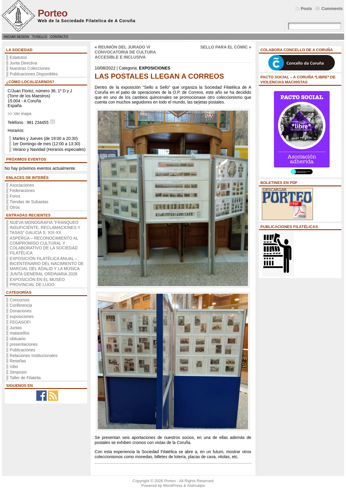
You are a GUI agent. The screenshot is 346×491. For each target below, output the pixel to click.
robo (14, 366)
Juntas (16, 327)
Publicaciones (22, 350)
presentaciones (24, 344)
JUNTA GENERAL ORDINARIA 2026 (44, 274)
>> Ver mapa (19, 113)
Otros (15, 207)
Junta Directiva (23, 63)
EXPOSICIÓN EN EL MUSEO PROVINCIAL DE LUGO (37, 282)
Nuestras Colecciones (30, 68)
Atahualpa (196, 485)
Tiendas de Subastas (29, 201)
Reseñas (18, 360)
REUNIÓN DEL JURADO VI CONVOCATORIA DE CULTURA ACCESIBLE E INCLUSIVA (125, 52)
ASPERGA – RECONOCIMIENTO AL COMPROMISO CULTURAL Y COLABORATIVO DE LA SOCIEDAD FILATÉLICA (44, 245)
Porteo (52, 13)
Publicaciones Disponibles (34, 74)
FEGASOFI (20, 322)
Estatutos (18, 57)
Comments (332, 8)
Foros (15, 196)
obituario (18, 338)
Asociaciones (22, 185)
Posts (306, 8)
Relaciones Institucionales (34, 355)
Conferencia (21, 305)
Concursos (20, 300)
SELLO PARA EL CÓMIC (224, 47)
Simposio (18, 372)
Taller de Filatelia (25, 377)
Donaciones (21, 311)
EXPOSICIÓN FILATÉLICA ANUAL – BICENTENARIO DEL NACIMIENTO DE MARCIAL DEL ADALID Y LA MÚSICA (47, 263)
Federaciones (22, 190)
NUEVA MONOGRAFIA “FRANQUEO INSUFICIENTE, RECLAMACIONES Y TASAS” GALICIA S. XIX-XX (45, 227)
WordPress (172, 485)
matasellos (20, 333)
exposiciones (22, 316)
